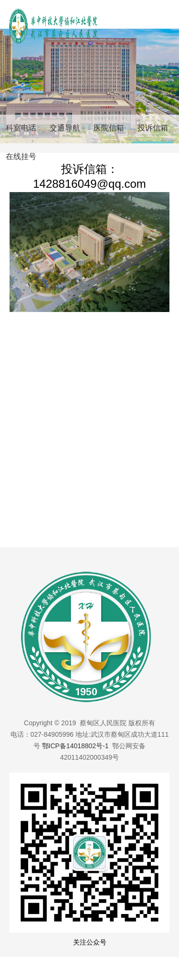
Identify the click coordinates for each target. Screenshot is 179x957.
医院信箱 (109, 128)
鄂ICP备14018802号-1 (75, 746)
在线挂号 (21, 156)
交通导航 (65, 128)
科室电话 (21, 128)
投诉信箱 (152, 128)
